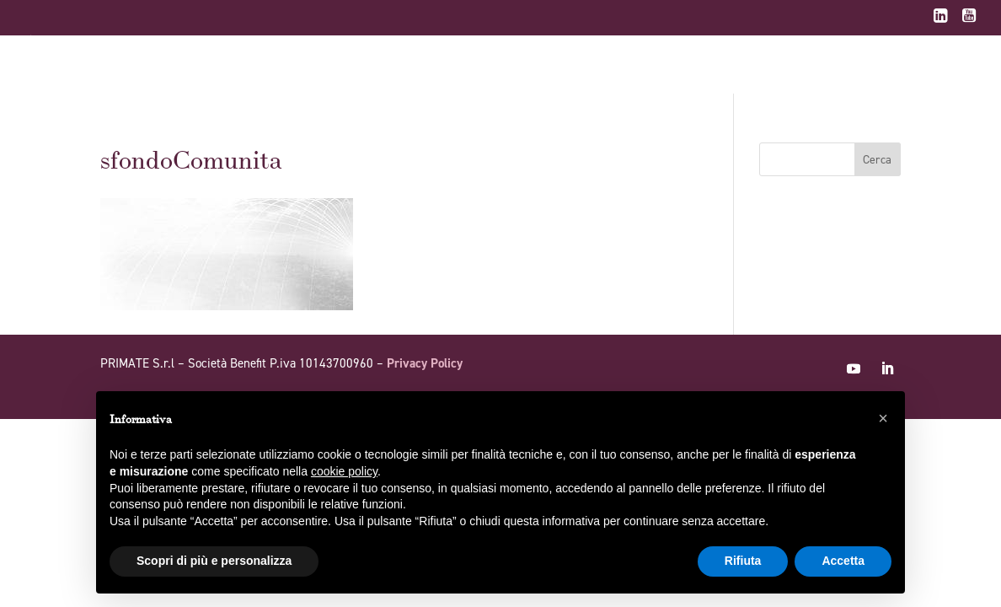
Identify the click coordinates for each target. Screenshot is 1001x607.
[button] (883, 418)
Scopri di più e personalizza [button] (214, 560)
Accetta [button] (843, 560)
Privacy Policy (425, 363)
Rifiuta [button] (743, 560)
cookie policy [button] (344, 471)
